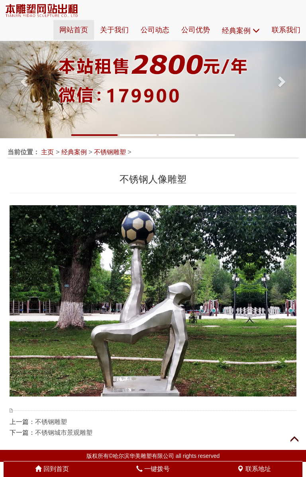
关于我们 (114, 30)
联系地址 (254, 468)
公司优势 (195, 30)
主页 (47, 152)
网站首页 (73, 30)
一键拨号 (153, 468)
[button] (23, 79)
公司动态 (155, 30)
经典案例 (241, 31)
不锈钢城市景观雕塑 (63, 432)
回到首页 (52, 468)
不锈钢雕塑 (110, 152)
